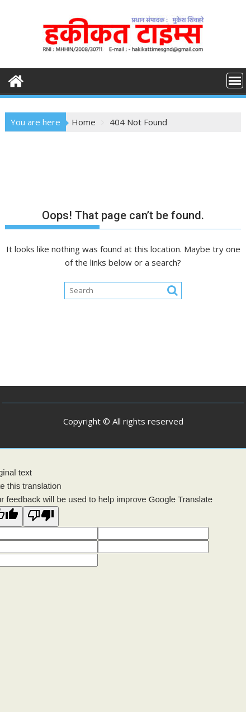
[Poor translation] (41, 516)
